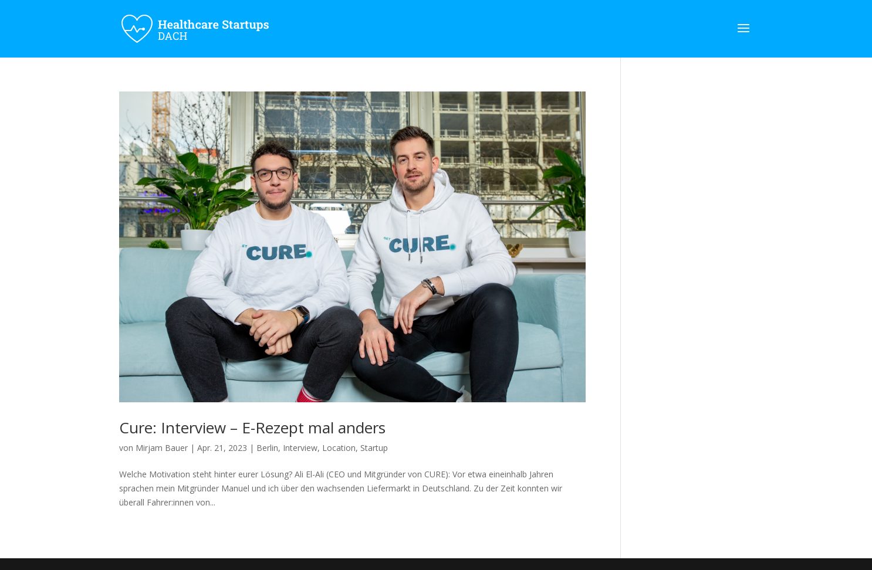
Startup (374, 447)
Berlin (267, 447)
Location (339, 447)
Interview (300, 447)
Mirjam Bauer (162, 447)
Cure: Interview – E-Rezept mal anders (252, 427)
